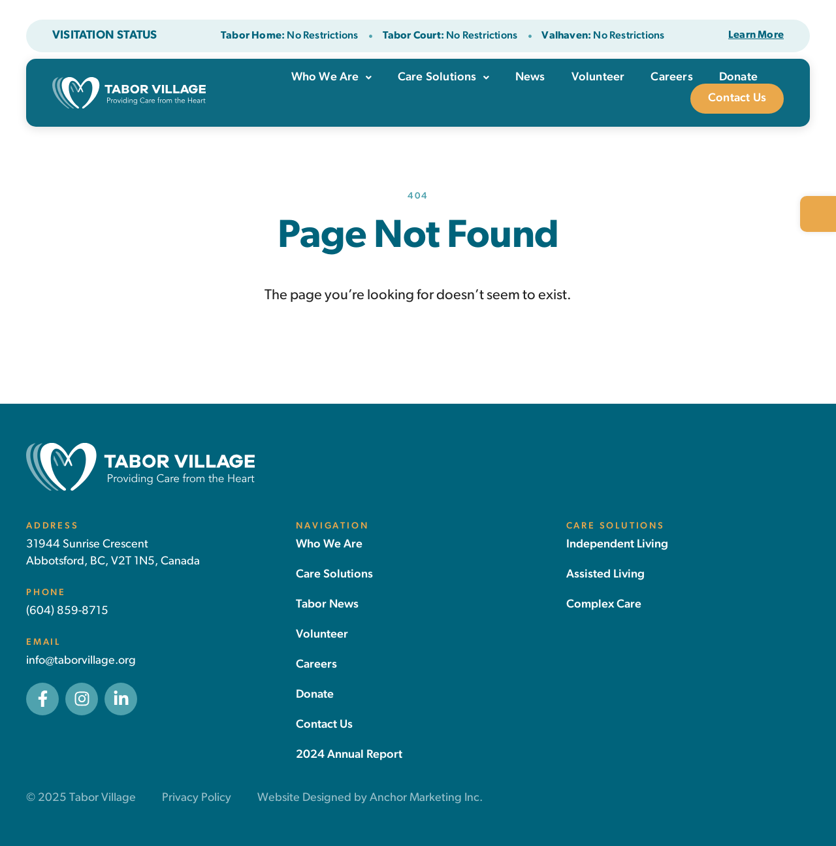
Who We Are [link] (331, 78)
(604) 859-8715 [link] (67, 611)
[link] (818, 214)
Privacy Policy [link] (196, 798)
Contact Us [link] (737, 98)
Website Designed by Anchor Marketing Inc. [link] (370, 798)
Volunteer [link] (598, 78)
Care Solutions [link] (443, 78)
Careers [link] (671, 78)
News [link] (530, 78)
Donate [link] (738, 78)
